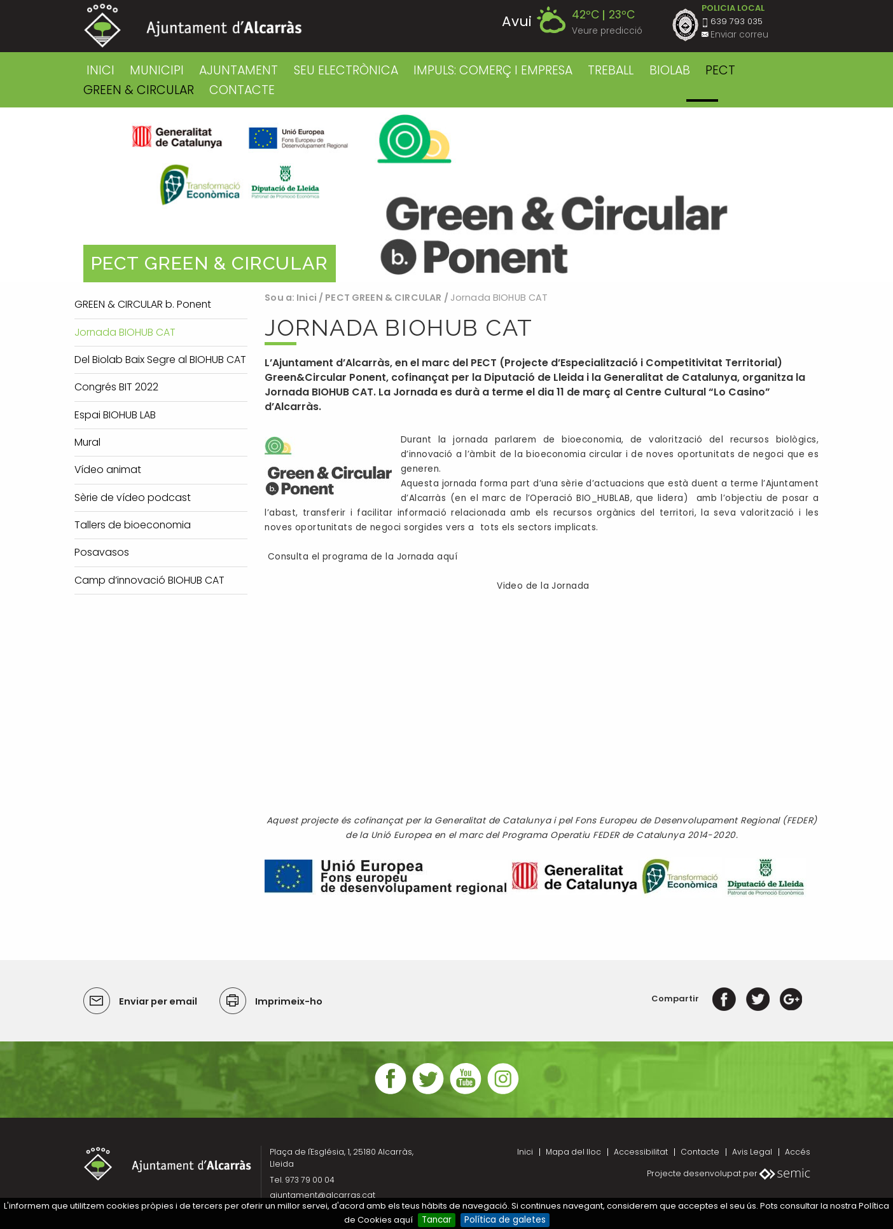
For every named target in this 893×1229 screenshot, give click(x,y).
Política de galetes (505, 1220)
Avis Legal (752, 1151)
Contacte (700, 1151)
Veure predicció (607, 31)
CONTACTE (242, 90)
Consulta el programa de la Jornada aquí (361, 557)
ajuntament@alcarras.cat (322, 1195)
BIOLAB (669, 70)
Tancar (437, 1220)
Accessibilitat (641, 1151)
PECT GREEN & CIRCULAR (383, 297)
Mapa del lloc (573, 1151)
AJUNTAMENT (238, 70)
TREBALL (610, 70)
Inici (100, 70)
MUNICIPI (157, 70)
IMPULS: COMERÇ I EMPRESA (492, 70)
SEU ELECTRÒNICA (346, 70)
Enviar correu (739, 35)
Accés (797, 1151)
